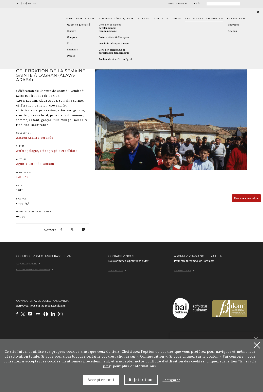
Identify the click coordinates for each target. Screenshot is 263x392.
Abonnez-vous (184, 270)
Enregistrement (177, 3)
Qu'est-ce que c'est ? (78, 24)
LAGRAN (22, 177)
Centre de (204, 18)
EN (34, 3)
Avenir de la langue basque (114, 43)
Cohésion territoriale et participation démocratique (114, 51)
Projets (142, 18)
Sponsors (72, 49)
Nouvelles (236, 18)
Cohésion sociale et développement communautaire (110, 27)
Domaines (115, 18)
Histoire (71, 31)
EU (18, 3)
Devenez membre (246, 198)
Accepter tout (101, 380)
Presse (71, 55)
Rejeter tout (141, 380)
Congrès (72, 37)
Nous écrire (117, 270)
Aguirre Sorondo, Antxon (35, 164)
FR (29, 3)
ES (24, 3)
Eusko (80, 18)
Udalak (167, 18)
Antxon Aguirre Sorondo (34, 138)
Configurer (171, 380)
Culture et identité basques (114, 37)
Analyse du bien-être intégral (115, 59)
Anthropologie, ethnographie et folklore (46, 151)
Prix (69, 43)
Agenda (232, 31)
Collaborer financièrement (34, 269)
